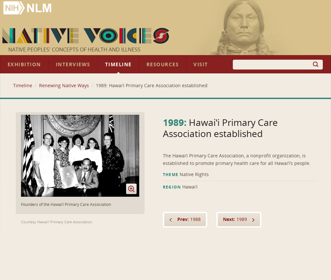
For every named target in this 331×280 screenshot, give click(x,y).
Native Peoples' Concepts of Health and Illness (74, 50)
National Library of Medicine (28, 8)
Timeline (118, 65)
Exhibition (24, 65)
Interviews (73, 65)
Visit (200, 65)
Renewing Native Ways (64, 86)
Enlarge (131, 189)
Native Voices (86, 36)
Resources (162, 65)
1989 (235, 219)
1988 (189, 219)
